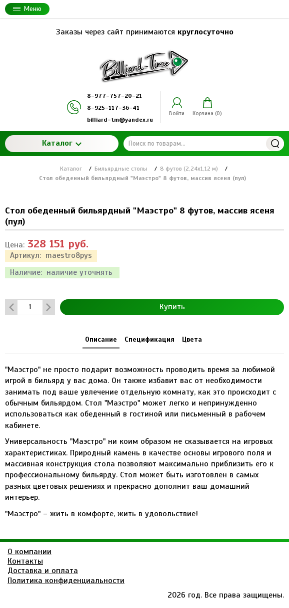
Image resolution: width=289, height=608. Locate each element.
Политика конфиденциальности (66, 581)
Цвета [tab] (192, 339)
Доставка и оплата (43, 571)
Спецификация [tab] (149, 339)
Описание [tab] (101, 339)
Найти (275, 143)
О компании (30, 552)
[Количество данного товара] (30, 307)
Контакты (25, 561)
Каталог (62, 143)
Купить (172, 307)
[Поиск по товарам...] (204, 143)
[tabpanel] (144, 436)
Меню (27, 8)
